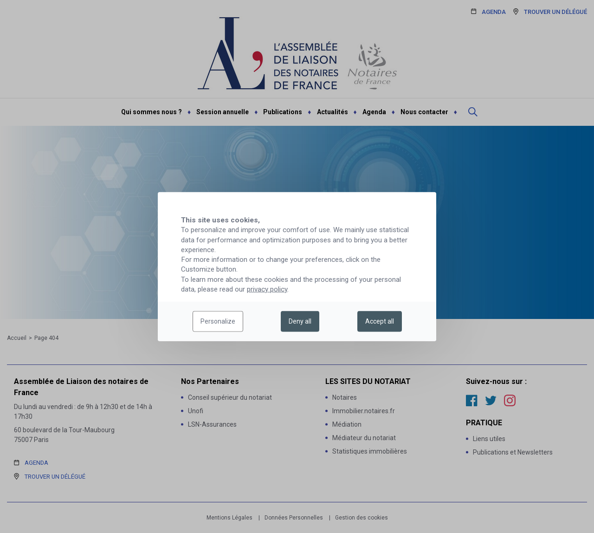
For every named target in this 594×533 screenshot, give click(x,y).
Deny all (300, 321)
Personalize (217, 321)
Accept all (379, 321)
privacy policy (267, 289)
